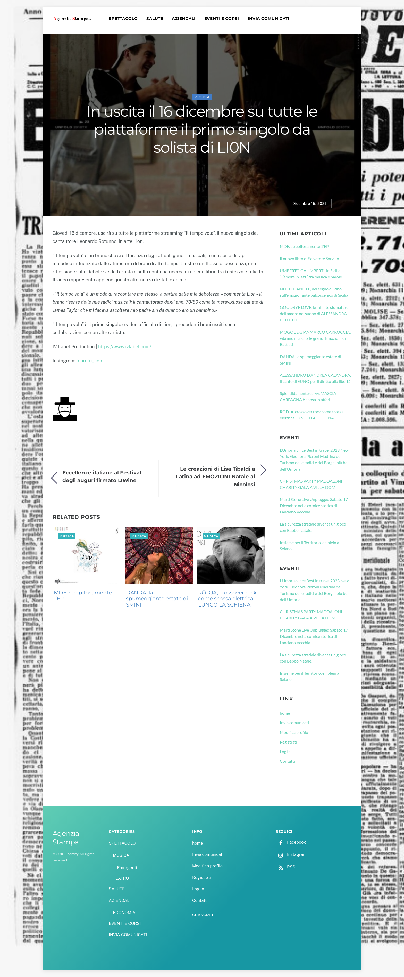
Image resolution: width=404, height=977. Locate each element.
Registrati (288, 741)
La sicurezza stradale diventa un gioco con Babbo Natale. (313, 526)
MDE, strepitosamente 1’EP (83, 596)
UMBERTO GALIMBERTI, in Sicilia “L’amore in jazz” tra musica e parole (311, 273)
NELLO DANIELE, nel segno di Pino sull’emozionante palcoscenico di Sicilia (314, 291)
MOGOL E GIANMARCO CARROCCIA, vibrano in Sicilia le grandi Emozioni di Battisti (315, 338)
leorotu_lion (89, 361)
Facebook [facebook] (291, 842)
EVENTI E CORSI (221, 18)
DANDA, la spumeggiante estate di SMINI (157, 599)
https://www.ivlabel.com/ (124, 346)
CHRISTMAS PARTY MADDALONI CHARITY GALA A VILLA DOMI (311, 484)
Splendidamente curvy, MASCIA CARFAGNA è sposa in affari (308, 396)
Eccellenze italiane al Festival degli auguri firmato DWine (101, 476)
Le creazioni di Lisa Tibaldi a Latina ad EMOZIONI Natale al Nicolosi (215, 476)
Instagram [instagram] (291, 854)
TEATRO (121, 878)
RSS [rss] (285, 867)
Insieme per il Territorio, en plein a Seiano (309, 545)
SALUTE (154, 18)
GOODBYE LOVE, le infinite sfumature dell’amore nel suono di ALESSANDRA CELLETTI (314, 313)
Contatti (287, 760)
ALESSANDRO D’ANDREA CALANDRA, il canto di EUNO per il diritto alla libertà (315, 378)
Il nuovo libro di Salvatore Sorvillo (309, 258)
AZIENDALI (184, 18)
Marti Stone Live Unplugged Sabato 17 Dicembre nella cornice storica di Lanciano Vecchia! (314, 505)
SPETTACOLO (123, 18)
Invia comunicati (294, 722)
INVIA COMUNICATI (269, 18)
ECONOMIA (124, 912)
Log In (285, 751)
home (285, 712)
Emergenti (127, 867)
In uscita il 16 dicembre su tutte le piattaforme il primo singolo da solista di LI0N (202, 129)
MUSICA (202, 97)
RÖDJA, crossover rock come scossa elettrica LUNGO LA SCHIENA (227, 599)
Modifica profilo (294, 732)
